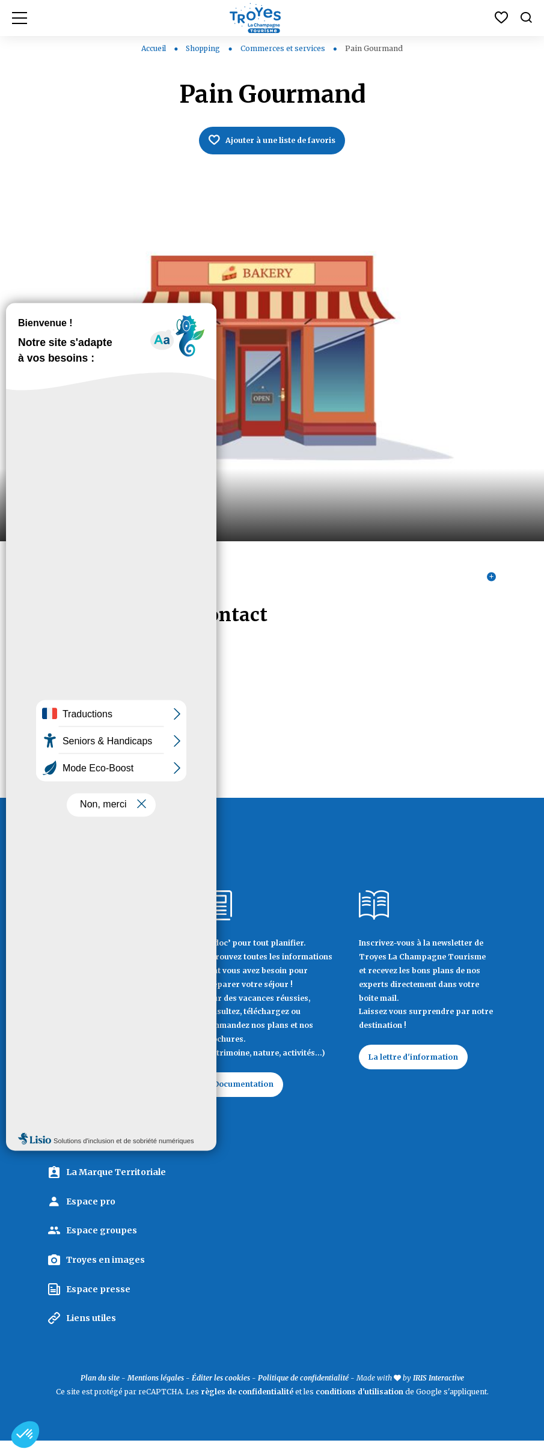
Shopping (204, 48)
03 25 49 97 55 (79, 720)
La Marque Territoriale (116, 1186)
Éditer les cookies (221, 1391)
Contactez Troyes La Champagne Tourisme (109, 1129)
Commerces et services (283, 48)
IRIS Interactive (438, 1391)
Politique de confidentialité (303, 1391)
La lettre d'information (421, 1068)
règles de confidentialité (247, 1405)
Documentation (249, 1095)
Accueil (153, 48)
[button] (25, 1434)
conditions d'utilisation (359, 1405)
